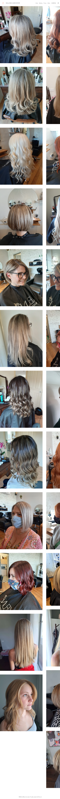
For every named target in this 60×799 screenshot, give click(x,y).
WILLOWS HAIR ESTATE (13, 3)
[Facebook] (58, 3)
